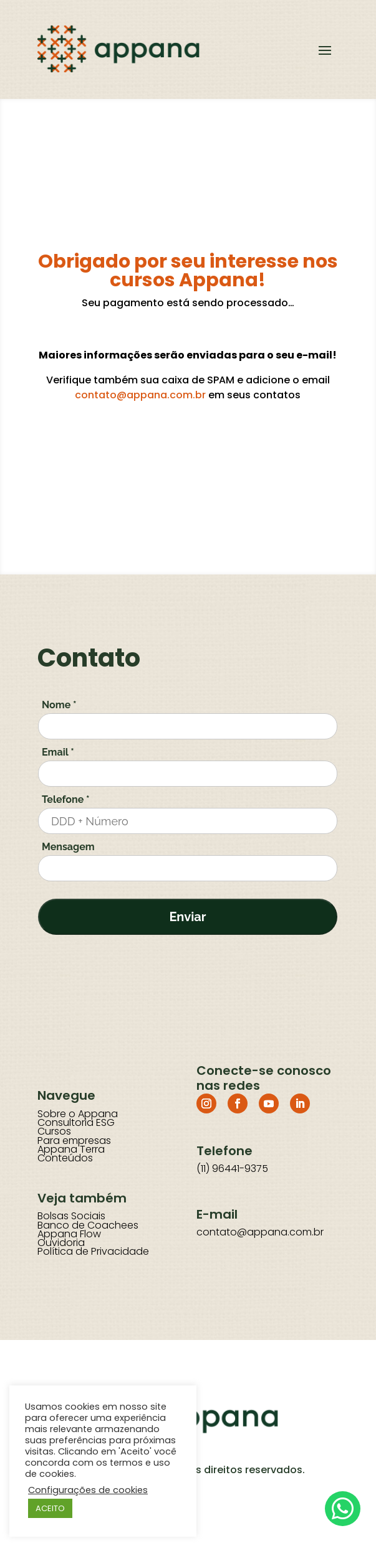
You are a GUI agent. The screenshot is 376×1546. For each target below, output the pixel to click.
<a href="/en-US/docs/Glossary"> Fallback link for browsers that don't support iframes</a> (187, 862)
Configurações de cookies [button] (88, 1490)
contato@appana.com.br (140, 395)
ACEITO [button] (50, 1508)
